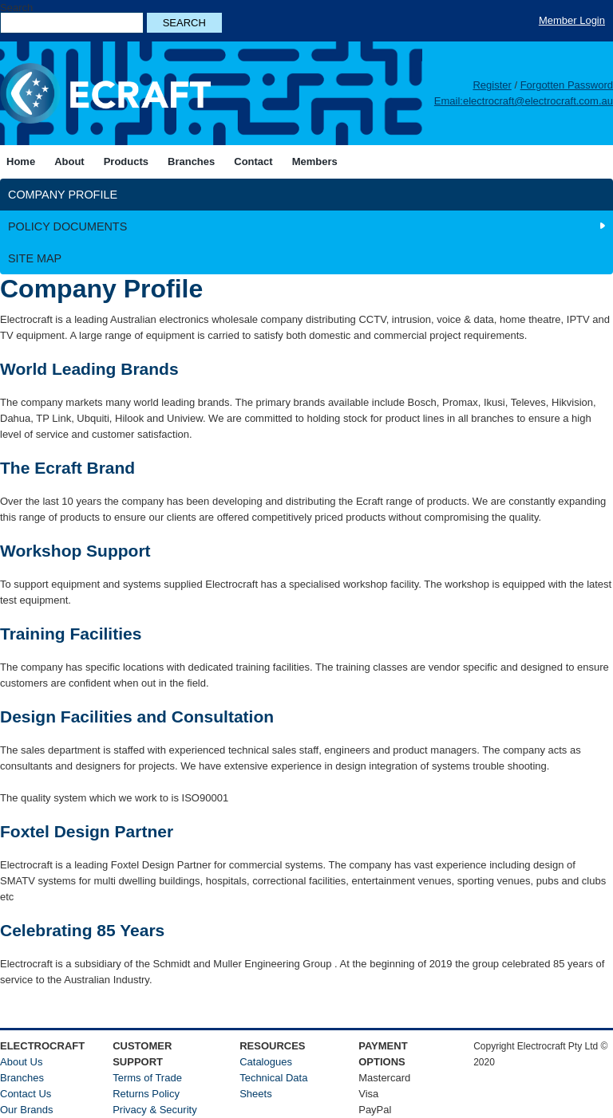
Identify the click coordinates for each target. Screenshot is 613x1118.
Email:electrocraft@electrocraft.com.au (523, 101)
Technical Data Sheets (273, 1086)
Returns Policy (146, 1094)
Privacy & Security (154, 1110)
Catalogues (265, 1062)
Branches (22, 1078)
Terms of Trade (147, 1078)
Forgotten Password (566, 85)
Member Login (572, 20)
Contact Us (25, 1094)
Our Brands (26, 1110)
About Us (21, 1062)
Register (492, 85)
